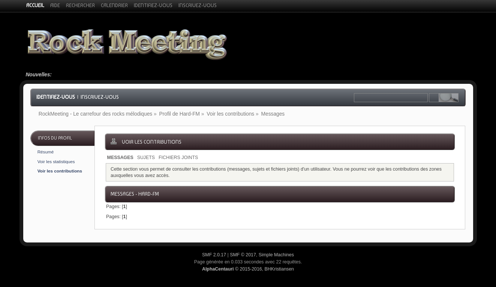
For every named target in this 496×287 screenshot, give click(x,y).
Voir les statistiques (56, 161)
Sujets (146, 157)
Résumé (45, 151)
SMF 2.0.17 (214, 254)
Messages (120, 157)
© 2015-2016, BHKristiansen (248, 269)
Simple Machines (276, 254)
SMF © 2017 (243, 254)
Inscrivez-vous (100, 97)
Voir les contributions (59, 170)
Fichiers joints (178, 157)
